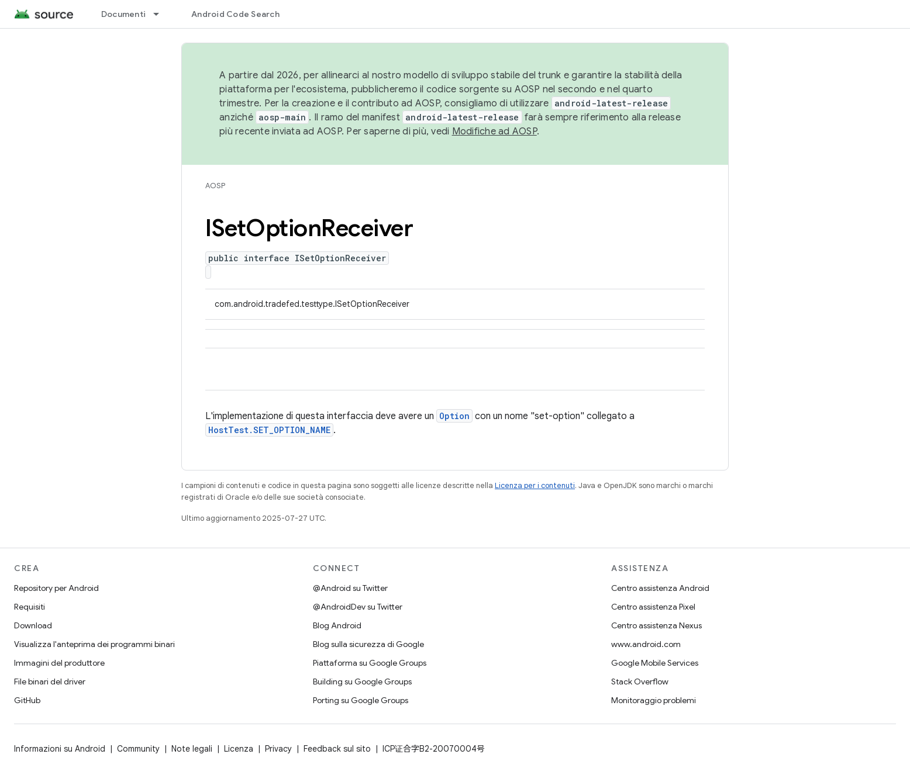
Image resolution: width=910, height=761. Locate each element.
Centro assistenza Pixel (653, 606)
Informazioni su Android (59, 748)
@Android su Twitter (350, 588)
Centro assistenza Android (660, 588)
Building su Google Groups (362, 681)
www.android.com (646, 644)
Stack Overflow (639, 681)
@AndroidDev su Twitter (357, 606)
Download (33, 625)
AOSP (215, 186)
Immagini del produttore (59, 663)
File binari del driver (49, 681)
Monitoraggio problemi (653, 700)
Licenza (238, 748)
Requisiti (29, 606)
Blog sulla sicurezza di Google (368, 644)
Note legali (191, 748)
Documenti (123, 14)
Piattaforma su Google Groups (369, 663)
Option (454, 415)
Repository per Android (56, 588)
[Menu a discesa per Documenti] (161, 14)
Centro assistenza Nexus (656, 625)
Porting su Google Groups (360, 700)
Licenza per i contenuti (535, 485)
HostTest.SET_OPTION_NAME (269, 429)
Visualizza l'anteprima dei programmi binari (94, 644)
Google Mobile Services (654, 663)
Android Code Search (235, 14)
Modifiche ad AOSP (494, 131)
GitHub (27, 700)
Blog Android (337, 625)
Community (138, 748)
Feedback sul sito (337, 748)
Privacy (278, 748)
